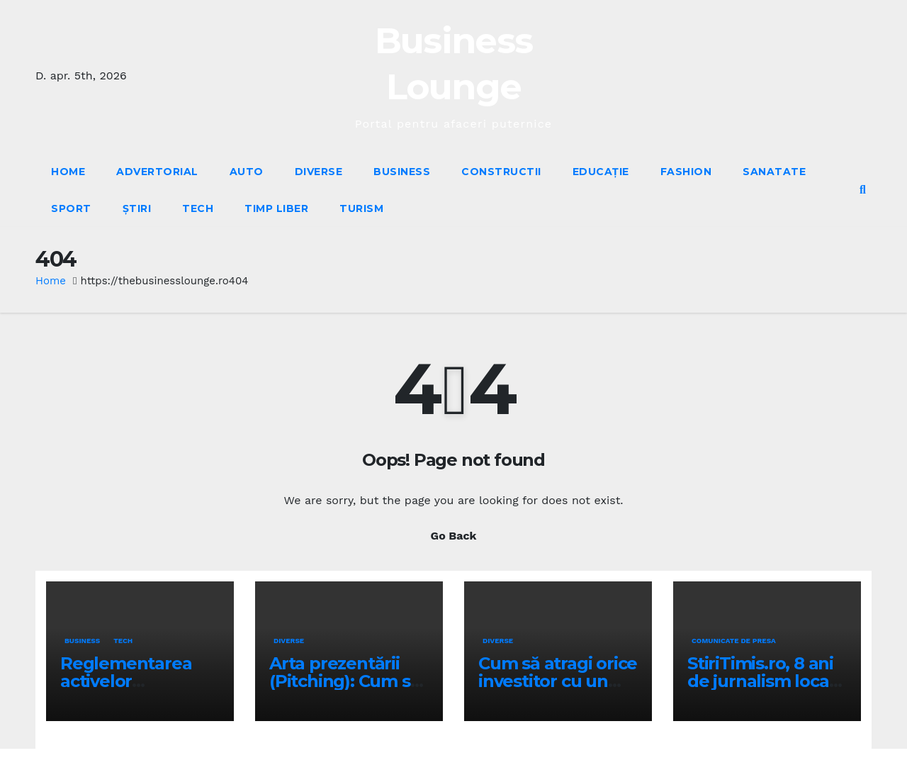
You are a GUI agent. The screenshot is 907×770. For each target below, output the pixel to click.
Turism (361, 208)
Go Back (454, 535)
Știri (137, 208)
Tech (197, 208)
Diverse (319, 171)
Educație (601, 171)
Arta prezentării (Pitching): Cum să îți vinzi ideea (344, 681)
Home (68, 171)
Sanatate (774, 171)
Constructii (501, 171)
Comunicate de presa (734, 641)
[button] (863, 189)
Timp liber (276, 208)
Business (401, 171)
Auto (247, 171)
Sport (71, 208)
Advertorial (157, 171)
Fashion (686, 171)
